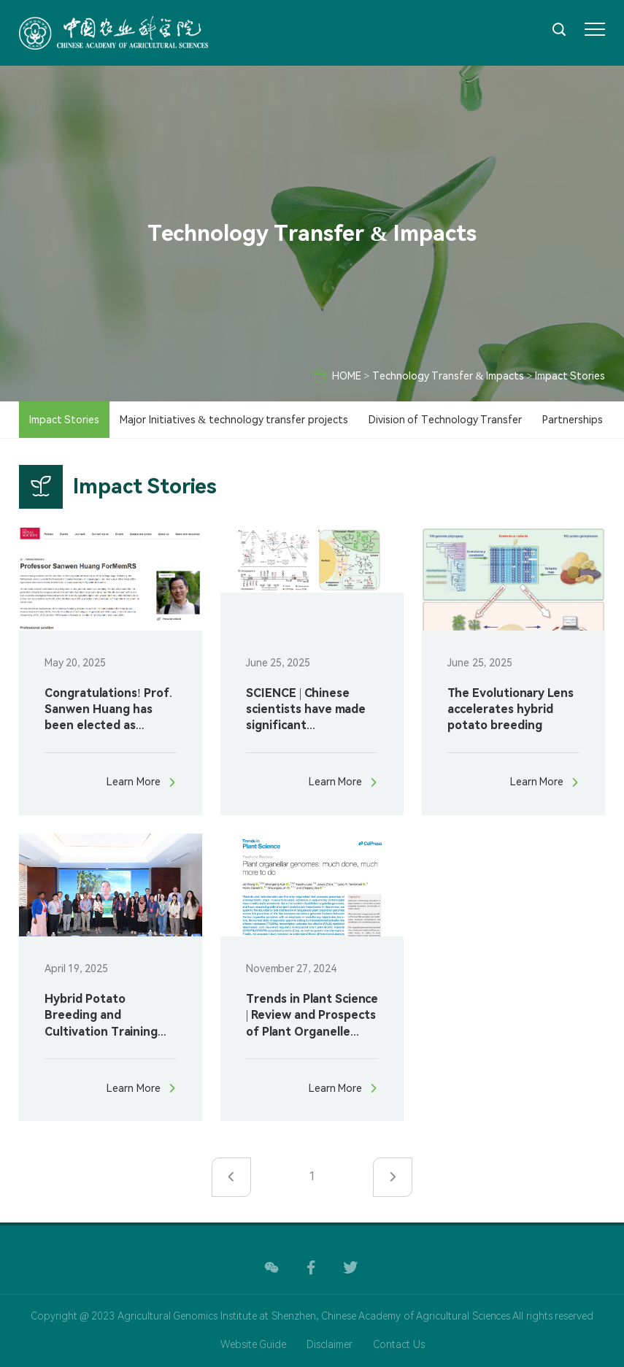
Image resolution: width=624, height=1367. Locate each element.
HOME (346, 376)
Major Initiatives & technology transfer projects (233, 419)
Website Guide (253, 1344)
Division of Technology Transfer (446, 419)
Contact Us (399, 1344)
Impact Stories (570, 376)
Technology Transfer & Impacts (448, 376)
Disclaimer (330, 1344)
